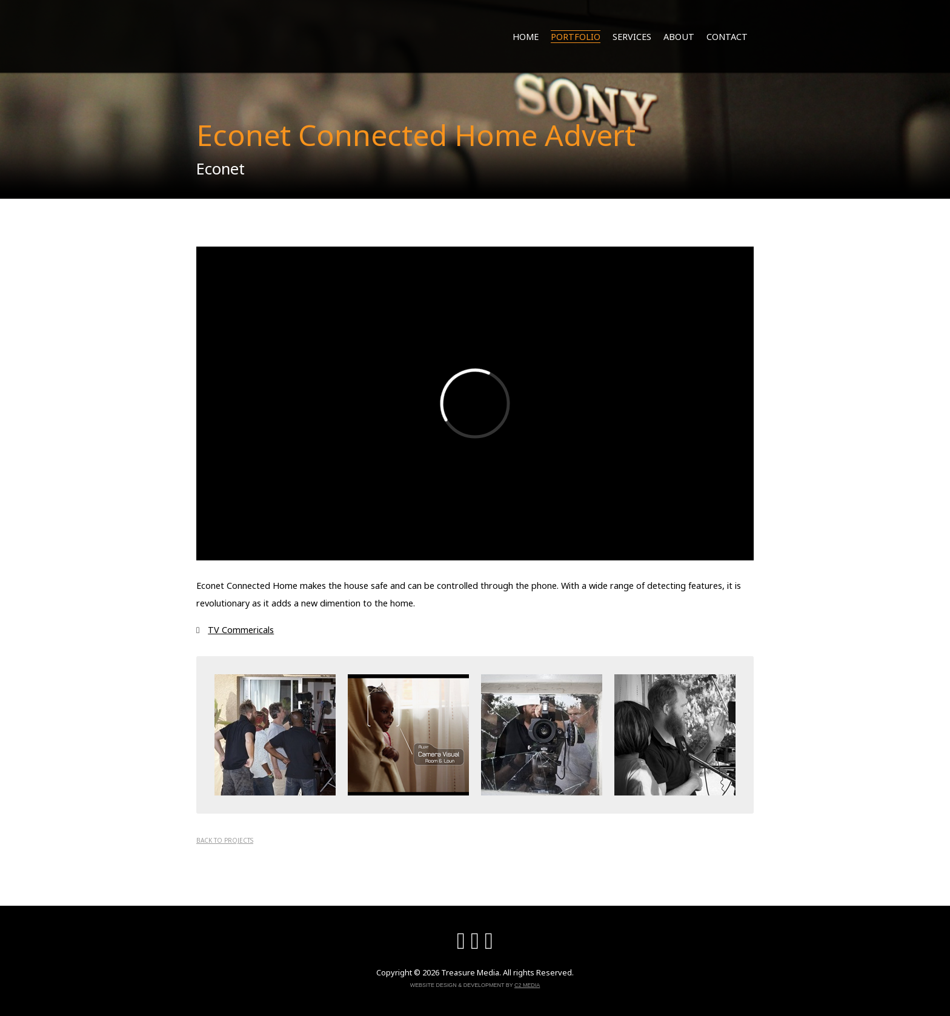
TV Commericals (241, 630)
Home (526, 36)
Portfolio (575, 36)
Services (632, 36)
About (678, 36)
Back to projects (224, 840)
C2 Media (527, 985)
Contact (727, 36)
